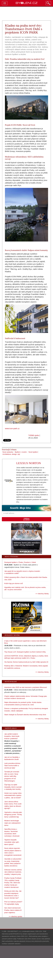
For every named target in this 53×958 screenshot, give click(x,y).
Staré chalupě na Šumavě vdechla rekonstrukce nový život (25, 715)
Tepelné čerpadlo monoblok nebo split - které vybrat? (12, 842)
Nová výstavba (7, 452)
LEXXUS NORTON (28, 463)
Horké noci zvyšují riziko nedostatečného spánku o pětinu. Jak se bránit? (12, 795)
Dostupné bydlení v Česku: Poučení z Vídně (20, 562)
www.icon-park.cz (12, 428)
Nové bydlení (33, 452)
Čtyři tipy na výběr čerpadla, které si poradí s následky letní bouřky (12, 787)
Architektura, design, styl (11, 454)
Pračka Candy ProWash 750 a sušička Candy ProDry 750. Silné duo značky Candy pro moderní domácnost (12, 882)
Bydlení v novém (21, 452)
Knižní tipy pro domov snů (13, 583)
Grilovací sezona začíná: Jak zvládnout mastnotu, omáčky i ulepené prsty (13, 872)
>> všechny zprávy (15, 916)
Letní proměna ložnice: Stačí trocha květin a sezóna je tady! (12, 765)
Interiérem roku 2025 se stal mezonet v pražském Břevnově (25, 687)
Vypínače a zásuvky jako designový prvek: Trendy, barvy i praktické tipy (13, 814)
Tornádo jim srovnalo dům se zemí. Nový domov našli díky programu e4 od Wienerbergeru (11, 776)
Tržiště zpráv (33, 435)
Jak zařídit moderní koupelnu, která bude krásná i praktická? (11, 736)
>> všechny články (42, 594)
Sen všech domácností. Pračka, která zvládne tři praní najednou (12, 910)
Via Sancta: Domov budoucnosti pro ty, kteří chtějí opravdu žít (26, 662)
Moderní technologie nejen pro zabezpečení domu (12, 823)
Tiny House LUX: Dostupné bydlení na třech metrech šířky (25, 652)
